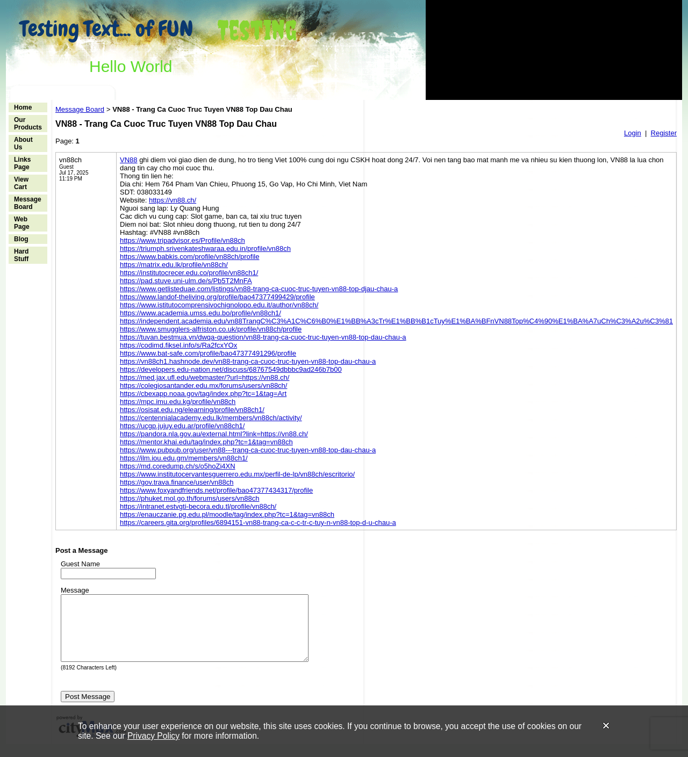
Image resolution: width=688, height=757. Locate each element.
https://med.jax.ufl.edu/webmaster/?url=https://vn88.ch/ (204, 377)
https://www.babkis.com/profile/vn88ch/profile (189, 257)
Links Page (22, 163)
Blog (21, 239)
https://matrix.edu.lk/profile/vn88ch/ (174, 265)
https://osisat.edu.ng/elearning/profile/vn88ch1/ (192, 410)
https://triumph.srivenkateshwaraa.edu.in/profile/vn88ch (205, 248)
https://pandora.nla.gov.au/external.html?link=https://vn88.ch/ (214, 434)
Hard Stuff (21, 255)
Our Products (28, 123)
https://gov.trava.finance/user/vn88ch (177, 482)
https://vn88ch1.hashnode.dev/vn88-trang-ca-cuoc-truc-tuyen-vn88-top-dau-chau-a (248, 361)
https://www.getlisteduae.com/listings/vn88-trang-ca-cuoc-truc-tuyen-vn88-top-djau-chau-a (259, 289)
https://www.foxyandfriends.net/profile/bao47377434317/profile (216, 490)
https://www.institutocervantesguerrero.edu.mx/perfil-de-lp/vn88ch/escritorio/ (237, 474)
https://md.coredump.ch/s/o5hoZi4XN (177, 466)
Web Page (22, 222)
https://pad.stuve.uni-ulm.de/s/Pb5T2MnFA (186, 281)
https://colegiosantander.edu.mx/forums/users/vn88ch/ (203, 385)
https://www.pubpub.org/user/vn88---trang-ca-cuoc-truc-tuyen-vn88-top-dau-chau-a (248, 450)
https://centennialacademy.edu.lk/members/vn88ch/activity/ (211, 418)
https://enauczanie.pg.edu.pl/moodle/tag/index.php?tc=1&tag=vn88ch (227, 514)
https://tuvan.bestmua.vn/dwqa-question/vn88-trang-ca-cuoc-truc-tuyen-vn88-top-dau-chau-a (263, 337)
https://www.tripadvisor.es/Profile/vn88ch (182, 240)
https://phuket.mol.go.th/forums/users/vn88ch (189, 498)
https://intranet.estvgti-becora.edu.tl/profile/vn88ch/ (198, 506)
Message (75, 590)
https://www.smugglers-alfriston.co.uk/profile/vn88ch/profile (211, 329)
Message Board (27, 203)
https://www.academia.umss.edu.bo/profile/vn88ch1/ (200, 313)
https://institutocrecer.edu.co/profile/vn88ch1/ (189, 273)
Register (664, 133)
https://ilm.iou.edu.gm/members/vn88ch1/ (184, 458)
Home (23, 107)
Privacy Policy (153, 735)
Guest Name (80, 564)
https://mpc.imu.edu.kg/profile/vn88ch (177, 402)
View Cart (21, 183)
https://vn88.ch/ (172, 200)
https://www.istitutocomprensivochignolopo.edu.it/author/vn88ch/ (219, 305)
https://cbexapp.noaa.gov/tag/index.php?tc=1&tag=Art (203, 394)
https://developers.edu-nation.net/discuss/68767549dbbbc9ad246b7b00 (231, 369)
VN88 (129, 160)
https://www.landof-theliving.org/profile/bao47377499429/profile (217, 297)
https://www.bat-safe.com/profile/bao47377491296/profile (208, 353)
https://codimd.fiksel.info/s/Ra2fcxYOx (178, 345)
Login (632, 133)
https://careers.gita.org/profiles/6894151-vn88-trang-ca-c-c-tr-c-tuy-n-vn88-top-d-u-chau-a (258, 522)
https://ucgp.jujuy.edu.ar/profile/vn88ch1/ (182, 426)
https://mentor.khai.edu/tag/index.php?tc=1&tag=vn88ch (206, 442)
